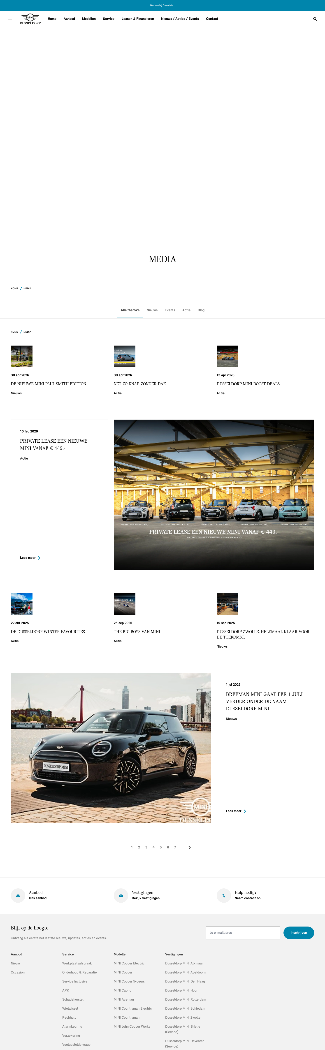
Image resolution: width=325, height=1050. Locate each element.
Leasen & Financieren (138, 19)
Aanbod (69, 19)
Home (52, 19)
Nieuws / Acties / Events (180, 19)
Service (108, 19)
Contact (212, 19)
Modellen (89, 19)
